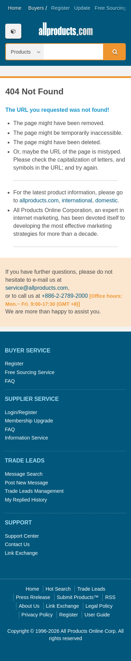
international (77, 200)
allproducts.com (39, 200)
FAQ (10, 381)
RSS (110, 597)
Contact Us (17, 544)
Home (14, 8)
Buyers (36, 8)
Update (82, 8)
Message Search (24, 474)
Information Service (26, 438)
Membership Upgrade (29, 420)
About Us (29, 606)
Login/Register (21, 412)
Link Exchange (21, 553)
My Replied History (26, 500)
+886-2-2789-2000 (65, 296)
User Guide (97, 614)
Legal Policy (99, 606)
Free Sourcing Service (29, 372)
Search (114, 51)
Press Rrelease (33, 597)
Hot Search (58, 589)
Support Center (22, 536)
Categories (13, 31)
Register (60, 8)
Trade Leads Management (34, 491)
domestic (106, 200)
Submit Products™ (78, 597)
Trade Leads (91, 589)
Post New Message (26, 482)
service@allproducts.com (36, 288)
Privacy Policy (37, 614)
